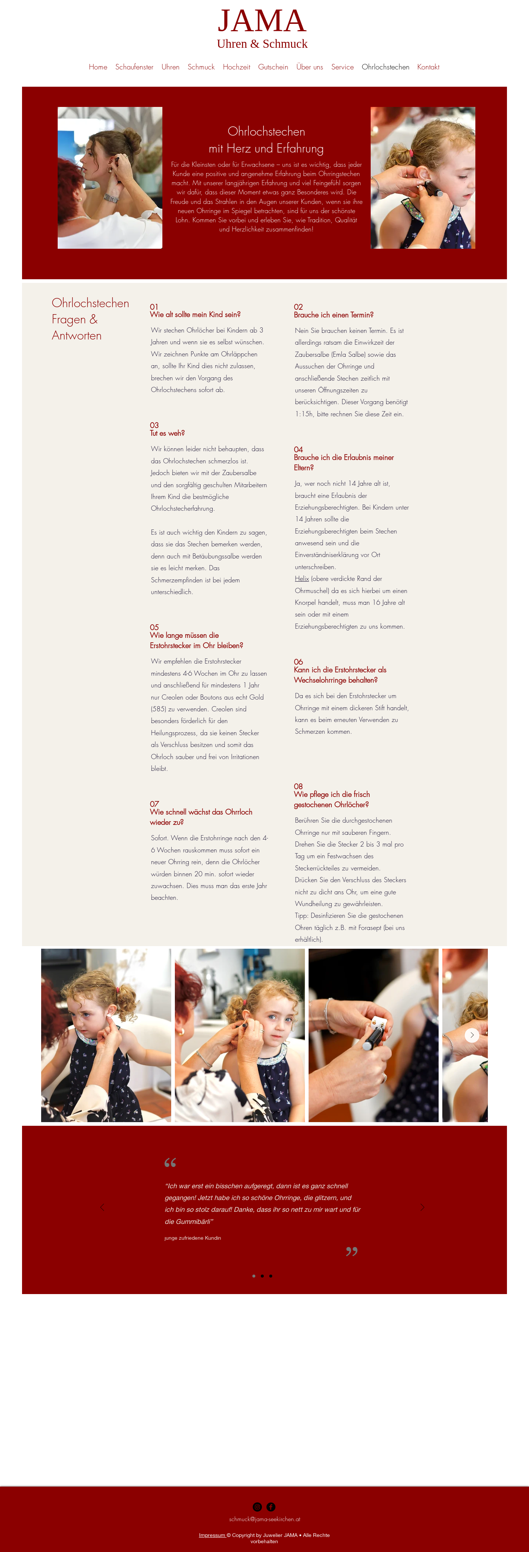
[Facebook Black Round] (271, 1507)
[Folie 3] (270, 1276)
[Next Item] (472, 1035)
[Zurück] (102, 1208)
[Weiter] (422, 1208)
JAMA (262, 20)
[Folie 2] (262, 1276)
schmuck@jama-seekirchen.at (264, 1519)
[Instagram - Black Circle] (257, 1507)
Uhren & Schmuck (262, 43)
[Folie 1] (253, 1276)
